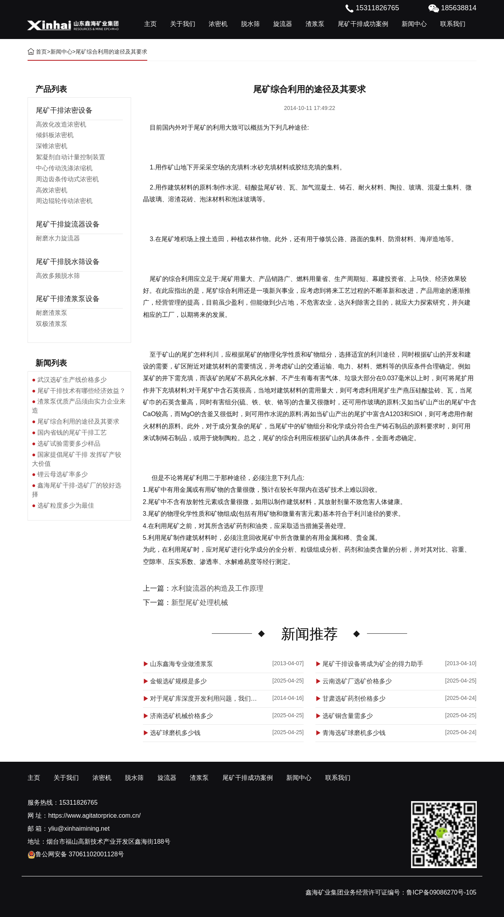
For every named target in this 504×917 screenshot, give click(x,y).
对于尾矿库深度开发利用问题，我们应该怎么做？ (206, 698)
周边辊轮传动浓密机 (64, 200)
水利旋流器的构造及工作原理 (217, 588)
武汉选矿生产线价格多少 (72, 379)
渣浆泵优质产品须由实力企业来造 (79, 406)
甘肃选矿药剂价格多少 (353, 698)
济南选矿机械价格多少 (181, 715)
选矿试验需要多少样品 (68, 443)
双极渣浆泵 (51, 323)
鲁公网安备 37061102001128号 (76, 854)
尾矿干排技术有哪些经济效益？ (81, 390)
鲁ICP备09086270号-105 (441, 892)
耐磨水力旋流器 (58, 238)
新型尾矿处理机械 (199, 602)
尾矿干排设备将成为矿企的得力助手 (372, 663)
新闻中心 (414, 23)
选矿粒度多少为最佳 (65, 505)
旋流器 (282, 23)
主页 (150, 23)
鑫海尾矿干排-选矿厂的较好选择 (76, 490)
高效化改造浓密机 (61, 124)
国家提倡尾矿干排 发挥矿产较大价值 (76, 459)
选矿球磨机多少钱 (175, 732)
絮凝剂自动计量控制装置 (70, 157)
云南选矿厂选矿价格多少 (357, 681)
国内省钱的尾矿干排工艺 (72, 432)
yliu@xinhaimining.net (78, 828)
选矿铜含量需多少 (347, 715)
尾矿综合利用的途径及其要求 (78, 421)
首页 (41, 51)
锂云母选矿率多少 (62, 474)
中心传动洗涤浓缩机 (64, 168)
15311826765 (78, 802)
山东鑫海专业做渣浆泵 (181, 663)
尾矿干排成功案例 (363, 23)
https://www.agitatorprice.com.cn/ (94, 815)
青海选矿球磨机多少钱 (353, 732)
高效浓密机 (51, 190)
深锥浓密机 (51, 146)
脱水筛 (250, 23)
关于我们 (182, 23)
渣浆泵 (315, 23)
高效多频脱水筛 (58, 275)
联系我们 (452, 23)
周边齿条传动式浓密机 (67, 179)
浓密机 (218, 23)
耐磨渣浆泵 (51, 312)
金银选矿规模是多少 (178, 681)
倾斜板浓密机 (55, 135)
